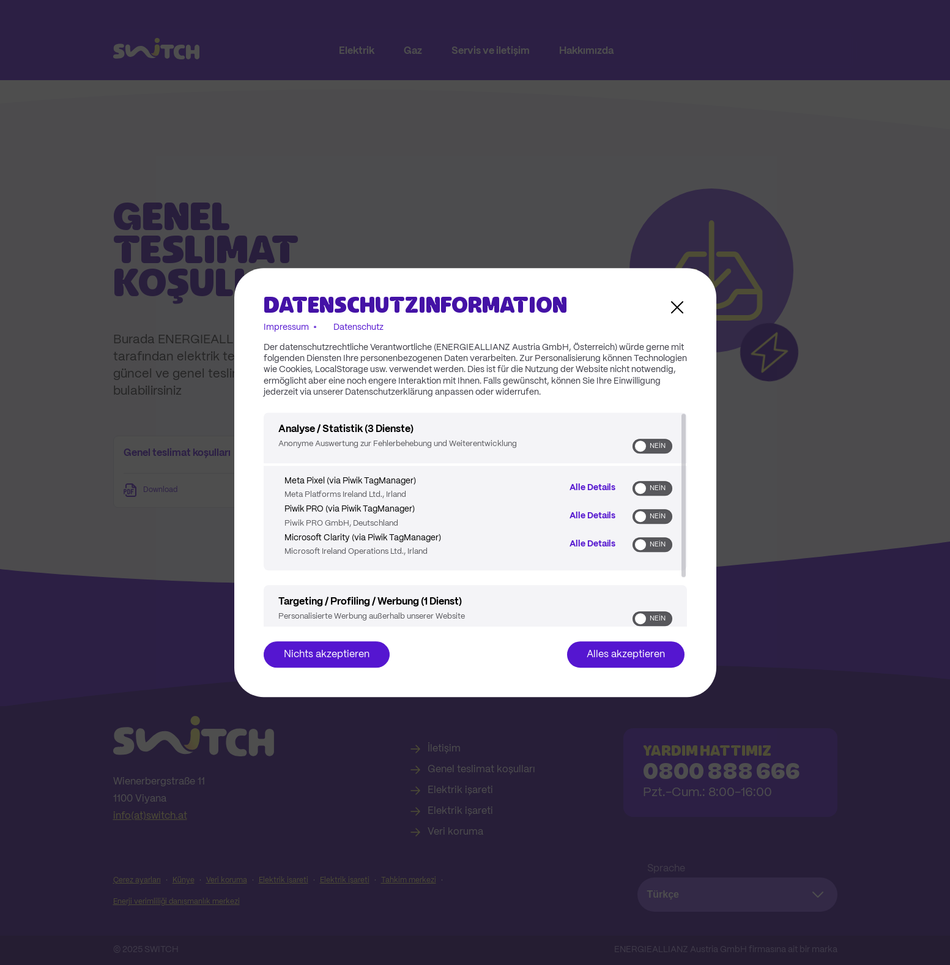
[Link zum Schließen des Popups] (677, 307)
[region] (475, 519)
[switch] (652, 446)
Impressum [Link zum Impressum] (286, 327)
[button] (640, 446)
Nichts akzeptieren (326, 654)
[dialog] (475, 483)
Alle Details (592, 487)
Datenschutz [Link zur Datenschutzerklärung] (358, 327)
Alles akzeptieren (626, 654)
